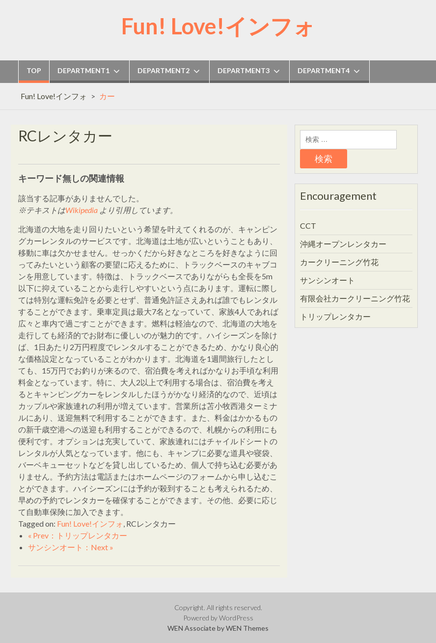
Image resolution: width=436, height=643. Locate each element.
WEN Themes (247, 628)
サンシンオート (327, 280)
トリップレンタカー (335, 316)
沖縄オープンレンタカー (343, 243)
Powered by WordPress (218, 618)
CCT (308, 225)
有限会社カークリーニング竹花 (355, 298)
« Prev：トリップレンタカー (77, 535)
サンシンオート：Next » (70, 547)
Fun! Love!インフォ (218, 26)
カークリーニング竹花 (339, 262)
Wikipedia (81, 209)
